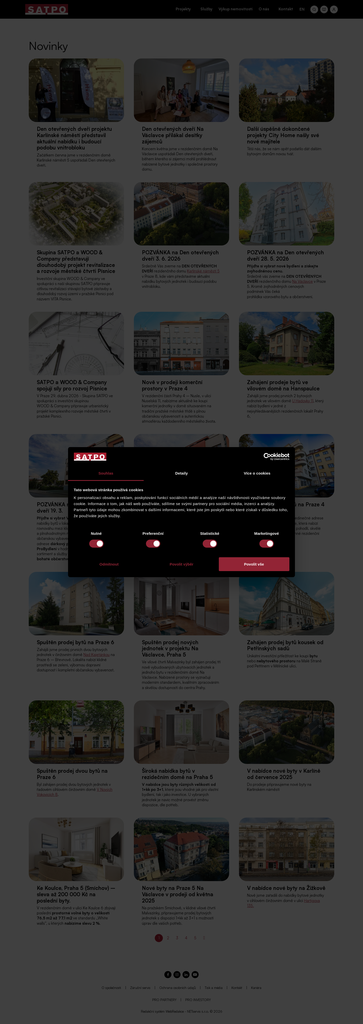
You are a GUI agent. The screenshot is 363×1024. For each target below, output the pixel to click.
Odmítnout (109, 564)
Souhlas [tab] (105, 473)
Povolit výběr (181, 564)
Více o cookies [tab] (257, 473)
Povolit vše (254, 564)
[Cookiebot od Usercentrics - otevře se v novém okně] (267, 456)
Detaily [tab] (181, 473)
